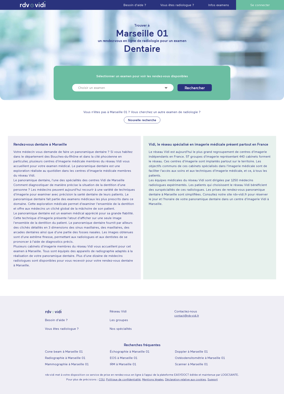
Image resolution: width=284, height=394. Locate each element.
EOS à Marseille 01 (123, 358)
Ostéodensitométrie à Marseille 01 (200, 358)
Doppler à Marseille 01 (191, 351)
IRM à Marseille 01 (123, 364)
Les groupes (119, 320)
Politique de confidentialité (123, 379)
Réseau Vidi (118, 311)
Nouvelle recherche (142, 120)
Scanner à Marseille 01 (191, 364)
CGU (102, 379)
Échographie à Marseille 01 (129, 351)
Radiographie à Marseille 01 (65, 358)
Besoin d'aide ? (56, 320)
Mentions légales (152, 379)
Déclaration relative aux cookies (185, 379)
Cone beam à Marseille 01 (64, 351)
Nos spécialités (121, 328)
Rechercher (195, 87)
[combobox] (78, 87)
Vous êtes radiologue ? (62, 328)
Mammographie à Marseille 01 (67, 364)
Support (212, 379)
